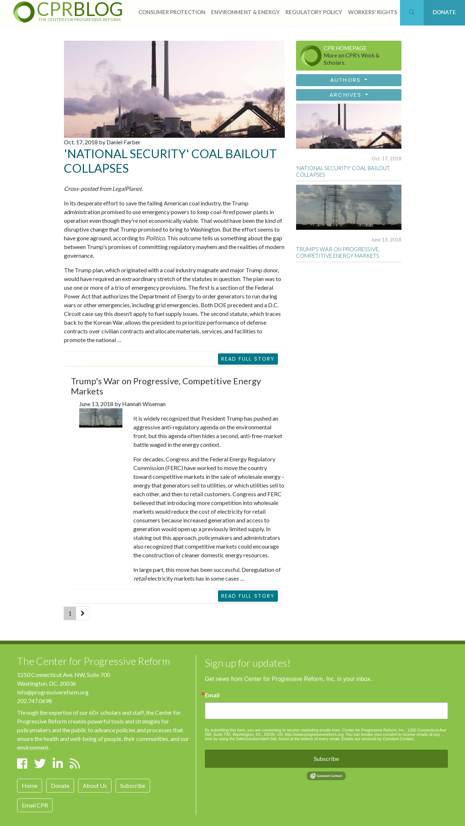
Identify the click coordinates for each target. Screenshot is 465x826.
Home (29, 785)
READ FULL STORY (248, 596)
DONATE (444, 12)
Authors (346, 80)
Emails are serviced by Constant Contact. (378, 739)
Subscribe (132, 785)
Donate (60, 785)
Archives (346, 95)
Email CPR (35, 805)
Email (212, 695)
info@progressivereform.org (53, 692)
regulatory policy (314, 12)
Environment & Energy (245, 12)
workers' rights (372, 12)
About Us (95, 785)
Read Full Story (248, 358)
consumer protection (171, 12)
